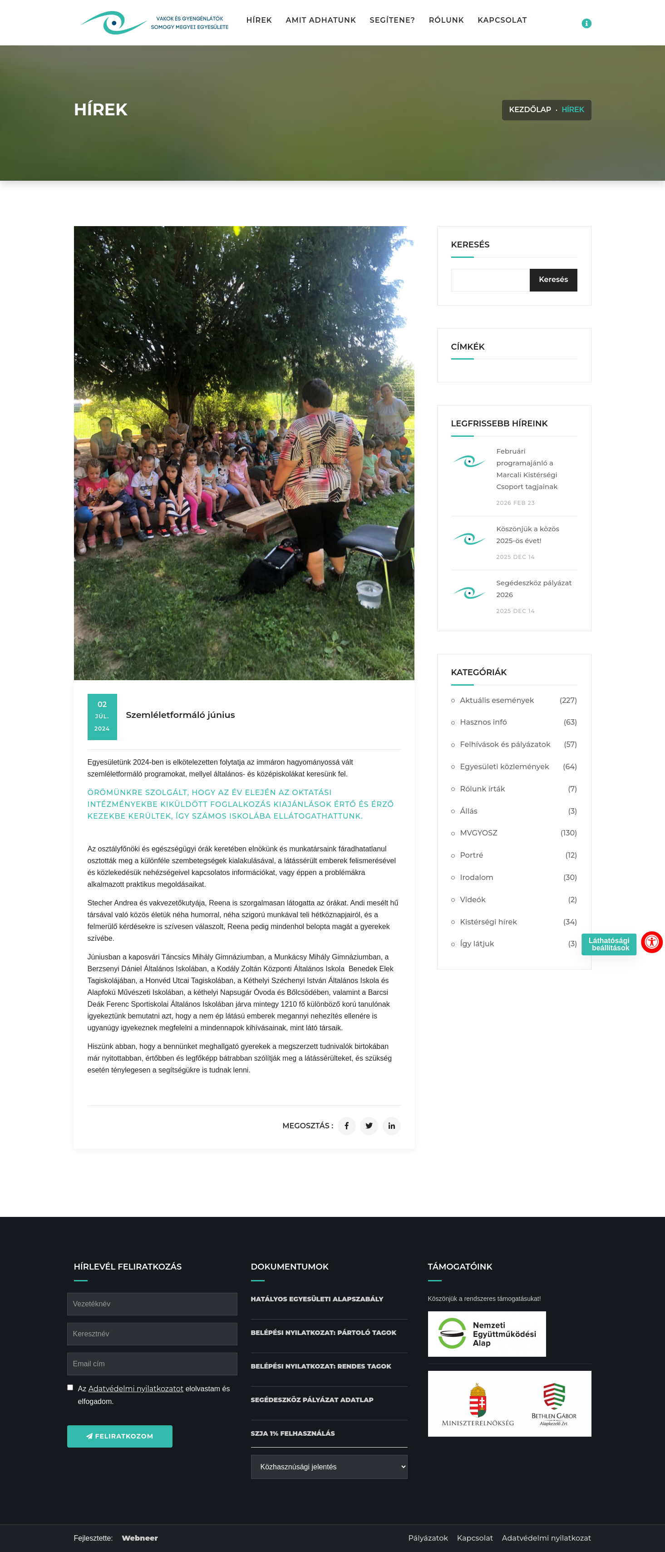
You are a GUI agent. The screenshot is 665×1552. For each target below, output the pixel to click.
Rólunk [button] (446, 20)
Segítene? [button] (392, 20)
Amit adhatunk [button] (321, 20)
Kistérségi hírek (518, 922)
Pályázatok (428, 1538)
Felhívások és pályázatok (518, 744)
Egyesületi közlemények (518, 767)
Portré (518, 855)
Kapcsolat (502, 20)
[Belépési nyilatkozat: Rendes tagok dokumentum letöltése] (321, 1366)
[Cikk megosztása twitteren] (369, 1126)
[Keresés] (553, 280)
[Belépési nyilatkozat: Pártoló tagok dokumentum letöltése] (324, 1333)
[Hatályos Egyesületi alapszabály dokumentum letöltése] (317, 1299)
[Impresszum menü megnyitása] (586, 23)
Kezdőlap (530, 109)
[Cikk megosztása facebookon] (347, 1126)
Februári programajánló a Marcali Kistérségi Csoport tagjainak (527, 469)
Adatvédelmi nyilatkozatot (136, 1388)
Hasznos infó (518, 722)
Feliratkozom (120, 1436)
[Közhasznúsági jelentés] (329, 1467)
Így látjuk (518, 944)
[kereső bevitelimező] (514, 280)
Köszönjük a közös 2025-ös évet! (528, 534)
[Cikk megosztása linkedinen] (392, 1126)
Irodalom (518, 878)
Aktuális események (518, 700)
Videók (518, 900)
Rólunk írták (518, 789)
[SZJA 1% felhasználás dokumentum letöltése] (293, 1433)
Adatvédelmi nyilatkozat (546, 1538)
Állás (518, 811)
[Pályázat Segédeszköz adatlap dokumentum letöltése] (312, 1400)
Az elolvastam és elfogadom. (154, 1395)
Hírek (259, 20)
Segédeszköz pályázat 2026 (534, 588)
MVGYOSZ (518, 833)
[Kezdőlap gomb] (153, 22)
